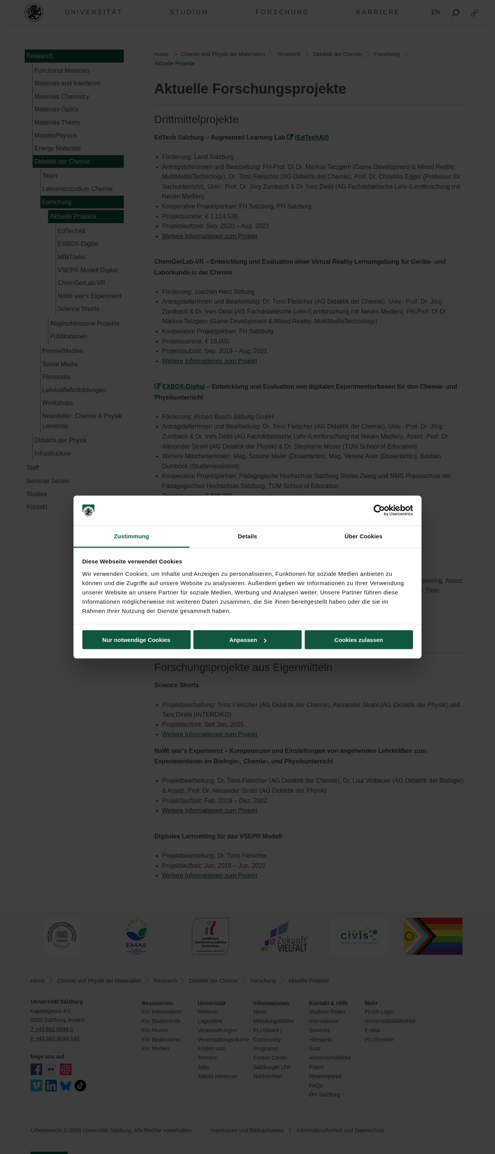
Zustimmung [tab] (131, 536)
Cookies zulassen (359, 640)
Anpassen (247, 640)
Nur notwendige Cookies (136, 640)
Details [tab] (247, 536)
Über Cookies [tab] (363, 536)
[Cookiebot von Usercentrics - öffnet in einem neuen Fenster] (379, 510)
